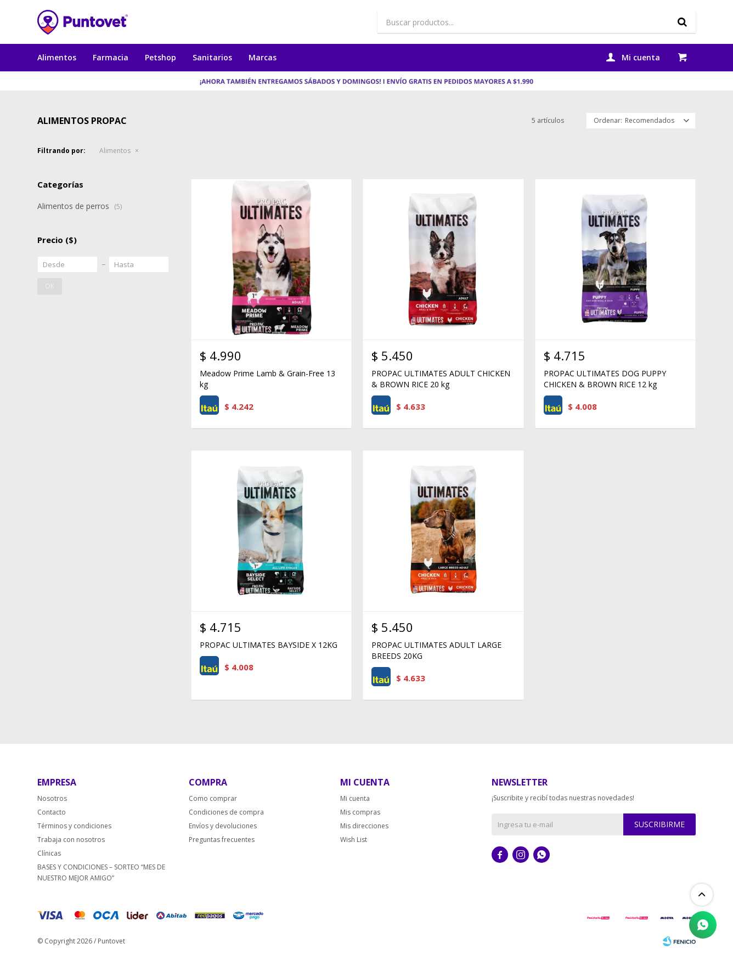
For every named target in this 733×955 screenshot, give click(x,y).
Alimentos (56, 57)
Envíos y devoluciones (223, 825)
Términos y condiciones (74, 825)
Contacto (51, 812)
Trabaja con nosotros (71, 839)
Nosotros (52, 798)
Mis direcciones (364, 825)
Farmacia (110, 57)
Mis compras (360, 812)
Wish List (353, 839)
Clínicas (49, 853)
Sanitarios (212, 57)
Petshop (160, 57)
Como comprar (213, 798)
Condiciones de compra (226, 812)
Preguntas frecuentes (222, 839)
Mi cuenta (355, 798)
